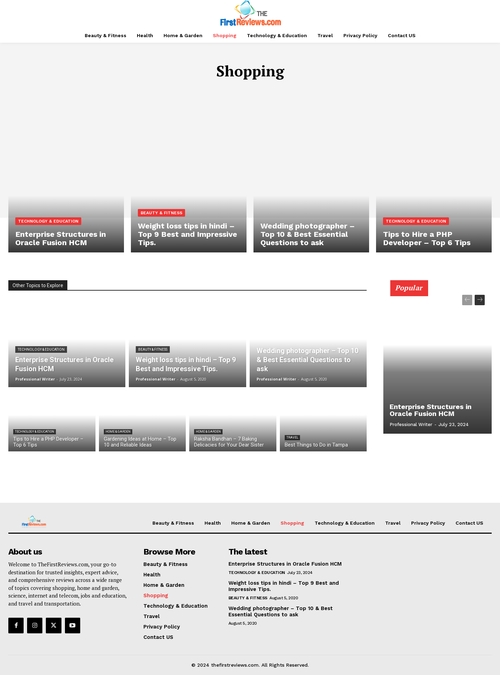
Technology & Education (48, 221)
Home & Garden (118, 431)
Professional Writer (411, 424)
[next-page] (480, 300)
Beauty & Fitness (161, 212)
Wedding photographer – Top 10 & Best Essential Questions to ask (280, 611)
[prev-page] (467, 300)
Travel (292, 437)
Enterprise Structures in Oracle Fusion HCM (431, 410)
